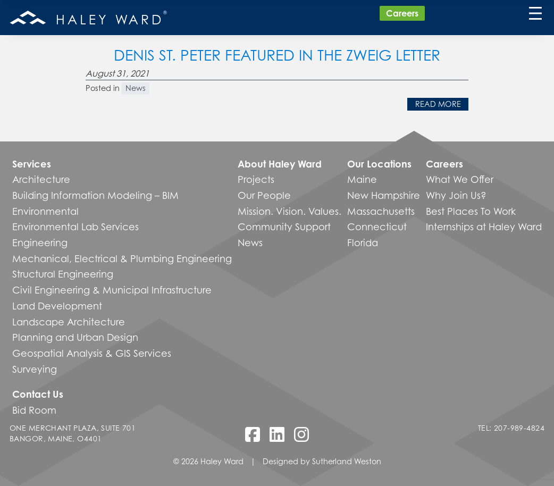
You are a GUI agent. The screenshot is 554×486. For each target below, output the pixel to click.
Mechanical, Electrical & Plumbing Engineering (122, 258)
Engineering (40, 242)
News (135, 88)
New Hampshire (383, 195)
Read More (438, 103)
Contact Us (37, 394)
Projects (256, 179)
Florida (362, 242)
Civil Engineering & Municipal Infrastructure (112, 290)
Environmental (45, 211)
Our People (264, 195)
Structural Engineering (62, 274)
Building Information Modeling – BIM (95, 195)
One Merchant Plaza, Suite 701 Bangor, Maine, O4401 (73, 433)
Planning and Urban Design (75, 337)
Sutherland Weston (346, 461)
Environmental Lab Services (75, 226)
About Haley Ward (280, 164)
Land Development (57, 306)
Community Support (284, 226)
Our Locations (379, 164)
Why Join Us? (456, 195)
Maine (362, 179)
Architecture (41, 179)
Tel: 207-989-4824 (511, 427)
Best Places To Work (471, 211)
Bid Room (34, 410)
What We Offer (459, 179)
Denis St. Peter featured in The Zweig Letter (277, 55)
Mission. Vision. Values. (289, 211)
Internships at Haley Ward (484, 226)
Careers (402, 13)
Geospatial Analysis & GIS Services (91, 353)
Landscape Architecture (68, 322)
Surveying (34, 369)
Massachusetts (381, 211)
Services (31, 164)
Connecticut (377, 226)
